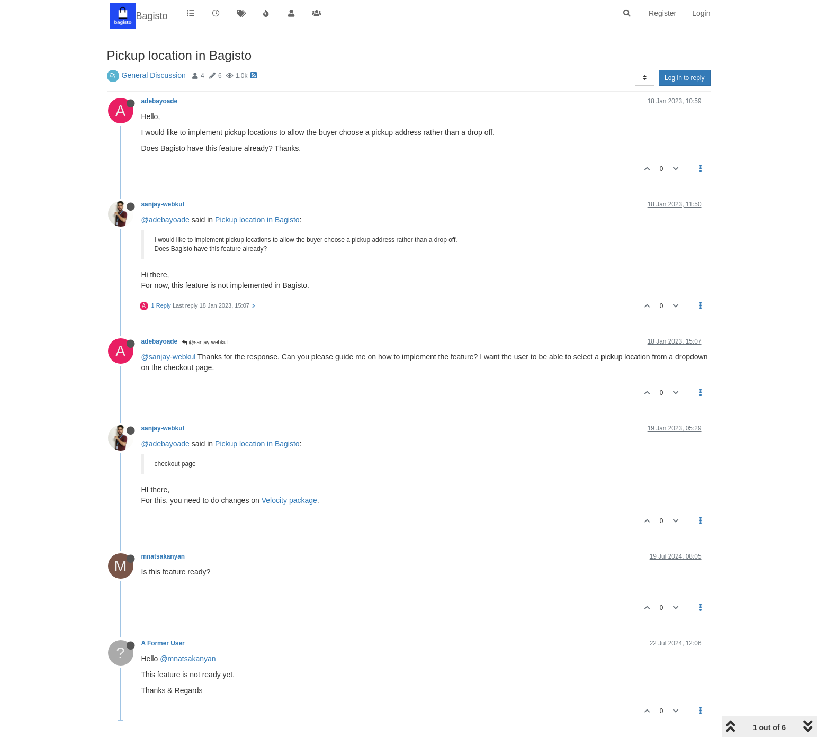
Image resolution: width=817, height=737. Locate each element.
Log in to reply (684, 78)
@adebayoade (165, 219)
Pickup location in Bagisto (257, 219)
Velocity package (289, 500)
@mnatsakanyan (188, 658)
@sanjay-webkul (205, 342)
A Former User (163, 643)
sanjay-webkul (162, 204)
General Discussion (154, 75)
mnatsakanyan (163, 556)
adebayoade (159, 101)
